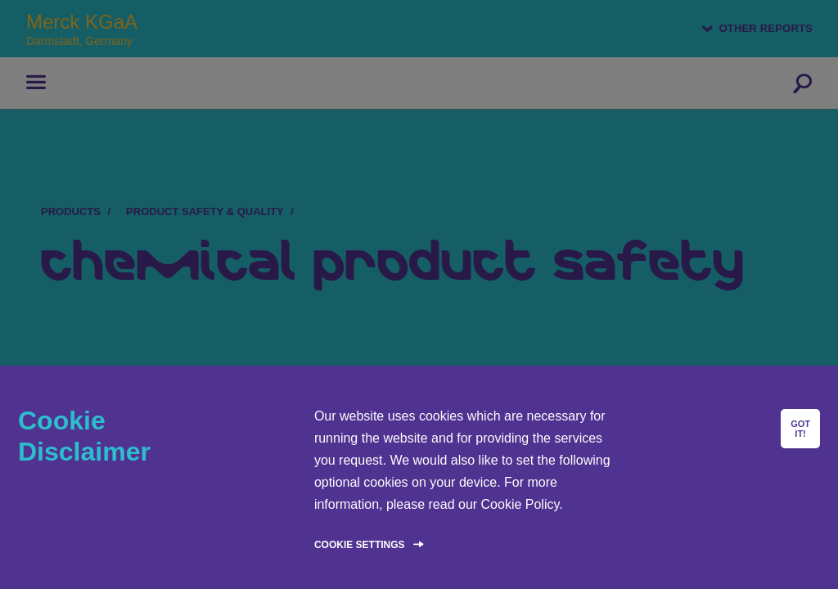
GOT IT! (800, 428)
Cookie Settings (359, 545)
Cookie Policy (520, 504)
